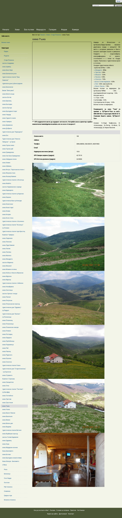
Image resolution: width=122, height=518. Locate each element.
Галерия (52, 30)
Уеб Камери (81, 510)
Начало (5, 30)
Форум (64, 30)
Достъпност (63, 514)
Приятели (73, 510)
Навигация (5, 48)
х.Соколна (97, 79)
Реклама (52, 510)
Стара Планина (56, 35)
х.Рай (96, 84)
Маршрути (41, 30)
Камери (75, 30)
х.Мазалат (97, 75)
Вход (118, 1)
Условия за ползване (62, 510)
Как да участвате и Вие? (41, 510)
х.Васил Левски (99, 86)
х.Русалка (97, 77)
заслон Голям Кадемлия (102, 81)
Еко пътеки (29, 30)
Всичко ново (6, 42)
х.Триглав (97, 72)
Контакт (71, 514)
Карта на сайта (52, 514)
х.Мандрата (98, 70)
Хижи (17, 30)
